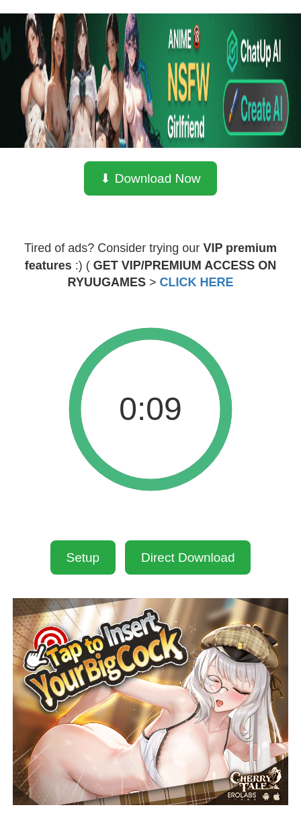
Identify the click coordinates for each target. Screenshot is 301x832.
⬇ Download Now (150, 178)
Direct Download (187, 557)
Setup (83, 557)
